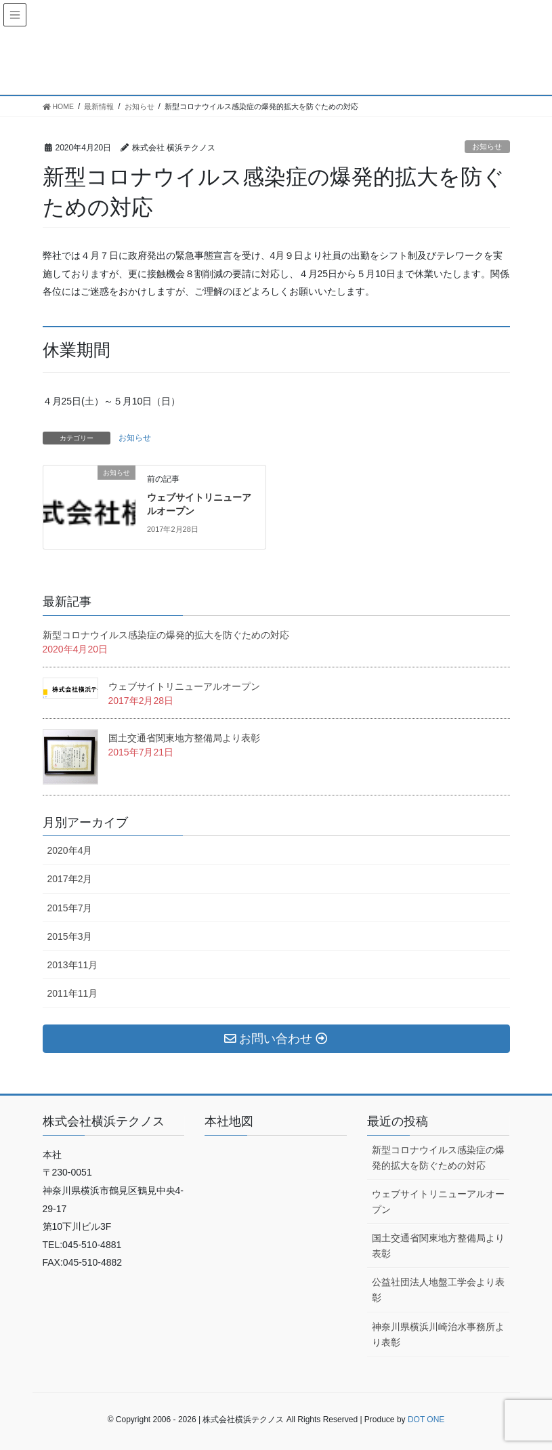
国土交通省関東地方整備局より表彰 (189, 737)
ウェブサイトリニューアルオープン (184, 686)
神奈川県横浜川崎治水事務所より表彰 (438, 1334)
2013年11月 (72, 964)
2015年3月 (70, 936)
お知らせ (487, 146)
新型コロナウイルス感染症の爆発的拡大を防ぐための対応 (166, 634)
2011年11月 (72, 993)
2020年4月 (70, 850)
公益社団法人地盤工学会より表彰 (438, 1290)
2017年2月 (70, 878)
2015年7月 (70, 908)
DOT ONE (426, 1419)
